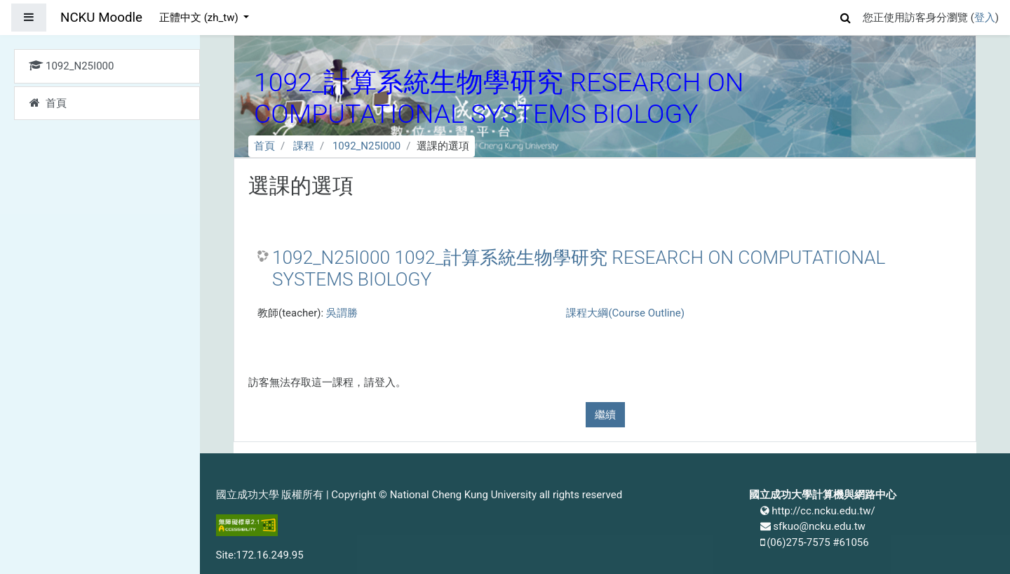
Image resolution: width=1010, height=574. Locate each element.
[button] (845, 16)
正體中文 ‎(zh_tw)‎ (200, 17)
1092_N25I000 (366, 146)
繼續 (605, 414)
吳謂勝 (342, 313)
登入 (984, 17)
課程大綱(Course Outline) (625, 313)
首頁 (264, 146)
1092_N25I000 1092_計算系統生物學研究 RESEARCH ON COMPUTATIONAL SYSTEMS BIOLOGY (578, 269)
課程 (303, 146)
